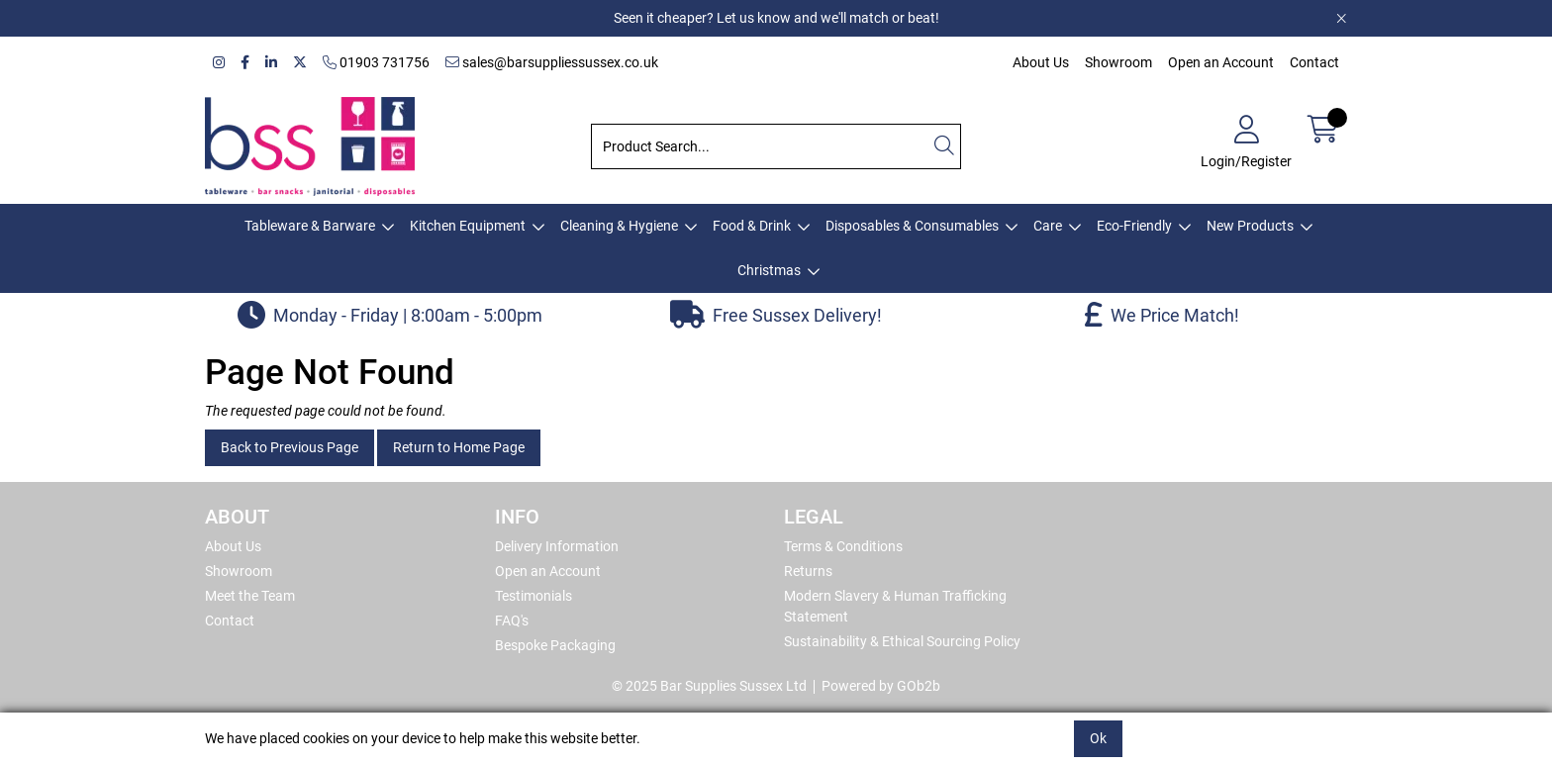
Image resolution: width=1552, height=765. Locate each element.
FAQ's (512, 620)
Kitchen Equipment (468, 226)
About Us (1041, 62)
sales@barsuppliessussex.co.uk (551, 62)
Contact (1314, 62)
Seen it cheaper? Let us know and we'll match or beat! (776, 18)
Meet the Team (250, 596)
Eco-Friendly (1134, 226)
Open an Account (1221, 62)
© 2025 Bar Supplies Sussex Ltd (709, 686)
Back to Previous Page (289, 447)
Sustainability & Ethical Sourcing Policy (902, 641)
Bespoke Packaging (555, 645)
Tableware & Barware (309, 226)
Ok (1098, 738)
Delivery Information (557, 546)
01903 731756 (376, 62)
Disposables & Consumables (912, 226)
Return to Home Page (459, 447)
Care (1047, 226)
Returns (808, 571)
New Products (1250, 226)
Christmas (769, 270)
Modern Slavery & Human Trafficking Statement (895, 606)
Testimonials (533, 596)
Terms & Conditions (843, 546)
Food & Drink (752, 226)
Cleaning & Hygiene (619, 226)
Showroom (1118, 62)
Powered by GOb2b (881, 686)
